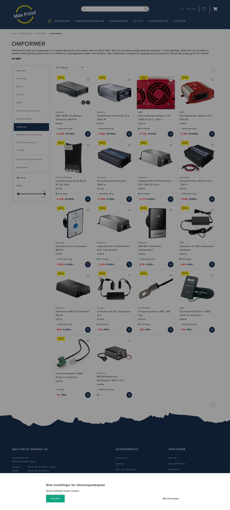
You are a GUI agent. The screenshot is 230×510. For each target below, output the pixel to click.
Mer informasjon (171, 498)
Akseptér (55, 498)
